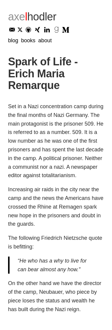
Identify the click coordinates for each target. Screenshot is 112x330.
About (45, 40)
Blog (13, 40)
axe (32, 16)
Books (28, 40)
